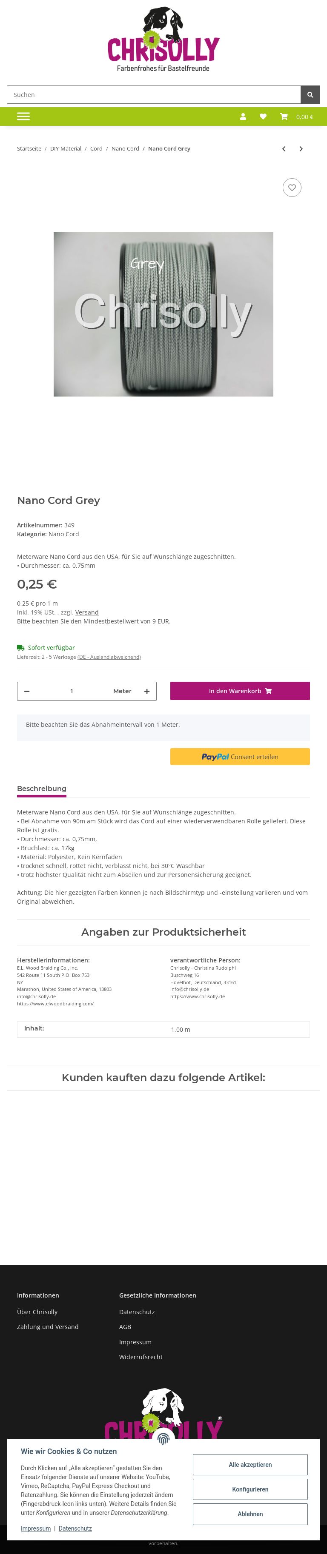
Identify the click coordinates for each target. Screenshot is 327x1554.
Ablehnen (250, 1514)
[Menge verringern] (26, 691)
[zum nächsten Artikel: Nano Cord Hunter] (301, 148)
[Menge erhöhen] (147, 691)
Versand (87, 612)
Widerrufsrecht (141, 1357)
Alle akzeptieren (250, 1464)
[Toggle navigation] (23, 116)
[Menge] (71, 691)
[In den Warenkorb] (240, 691)
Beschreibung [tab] (41, 789)
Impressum (135, 1342)
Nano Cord (64, 534)
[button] (243, 116)
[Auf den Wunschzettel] (292, 187)
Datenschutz (137, 1312)
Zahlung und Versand (48, 1327)
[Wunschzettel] (263, 116)
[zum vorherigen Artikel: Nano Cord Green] (284, 148)
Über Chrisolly (37, 1312)
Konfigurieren (250, 1489)
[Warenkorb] (296, 116)
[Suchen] (154, 94)
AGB (125, 1327)
